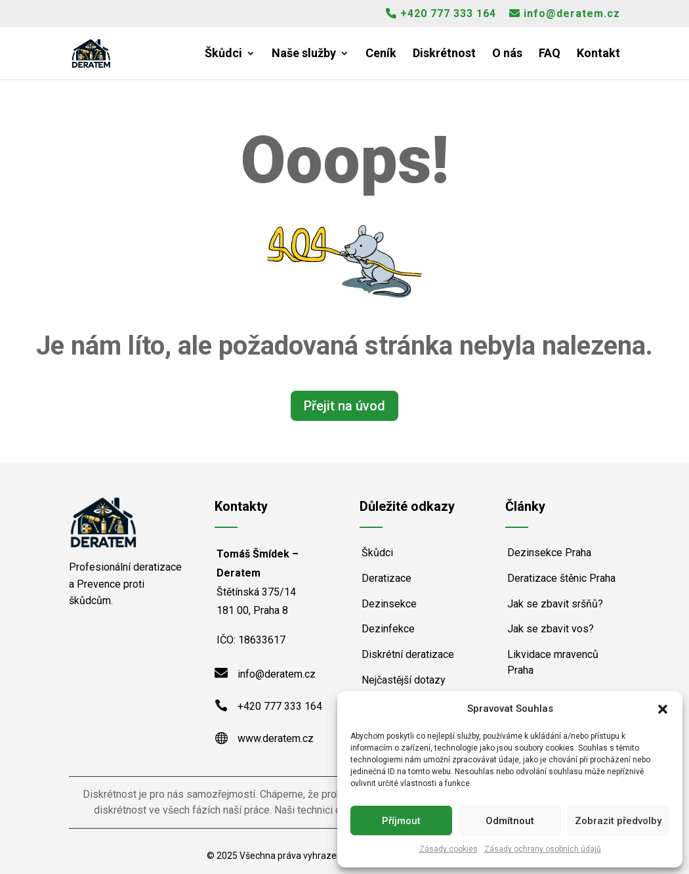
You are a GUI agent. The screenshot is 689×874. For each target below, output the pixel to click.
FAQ (549, 54)
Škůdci (223, 54)
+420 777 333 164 (441, 14)
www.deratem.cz (276, 738)
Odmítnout (510, 821)
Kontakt (598, 54)
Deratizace (386, 578)
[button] (662, 709)
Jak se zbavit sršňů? (555, 604)
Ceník (380, 54)
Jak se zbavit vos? (550, 629)
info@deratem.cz (564, 14)
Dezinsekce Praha (549, 552)
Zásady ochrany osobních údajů (542, 849)
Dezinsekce (389, 604)
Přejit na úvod (344, 406)
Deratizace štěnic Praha (561, 578)
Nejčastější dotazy (404, 680)
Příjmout (401, 821)
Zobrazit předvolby (618, 821)
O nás (507, 54)
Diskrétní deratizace (408, 654)
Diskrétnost (444, 54)
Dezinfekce (388, 629)
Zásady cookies (448, 849)
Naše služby (304, 54)
